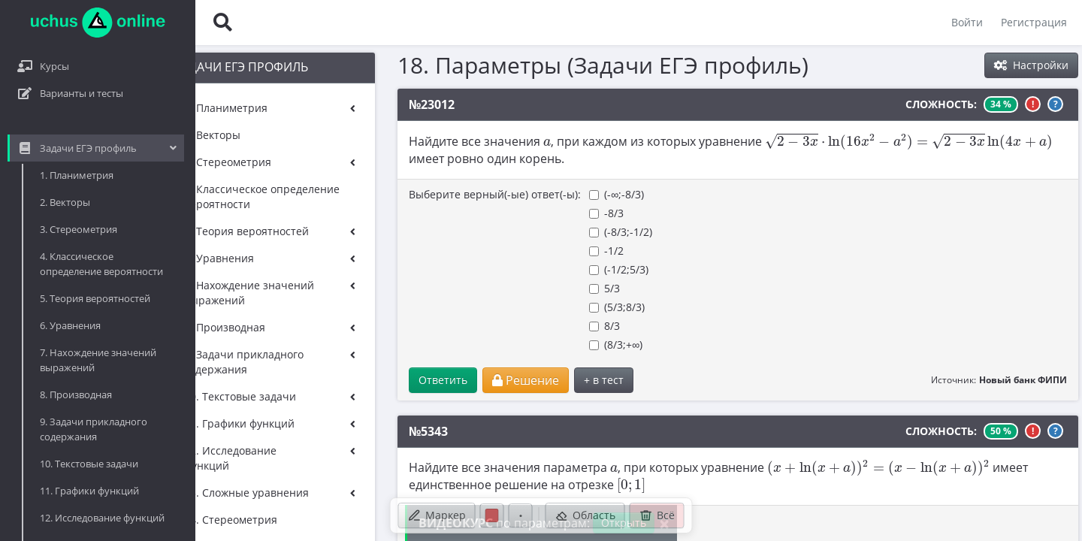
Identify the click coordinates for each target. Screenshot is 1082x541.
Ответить (362, 380)
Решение (445, 380)
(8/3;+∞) (535, 344)
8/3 (524, 326)
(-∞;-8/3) (536, 194)
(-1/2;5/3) (538, 269)
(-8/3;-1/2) (540, 232)
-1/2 (526, 250)
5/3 (524, 288)
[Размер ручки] (521, 515)
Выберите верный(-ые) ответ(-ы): (414, 194)
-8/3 (526, 213)
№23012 (351, 104)
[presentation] (466, 142)
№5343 (347, 431)
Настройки (1031, 65)
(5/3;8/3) (536, 307)
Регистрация (1034, 22)
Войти (967, 22)
